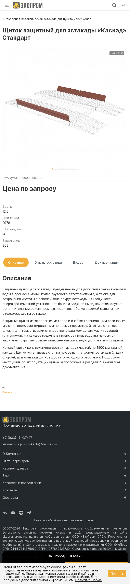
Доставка (10, 497)
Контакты (9, 490)
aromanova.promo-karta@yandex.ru (29, 444)
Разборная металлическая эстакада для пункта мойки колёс (48, 19)
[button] (53, 168)
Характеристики (48, 262)
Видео (78, 262)
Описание (16, 262)
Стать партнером (15, 461)
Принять (117, 573)
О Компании (11, 454)
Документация (107, 262)
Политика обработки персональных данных (65, 520)
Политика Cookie (88, 580)
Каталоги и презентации (21, 483)
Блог (6, 476)
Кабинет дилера (15, 468)
